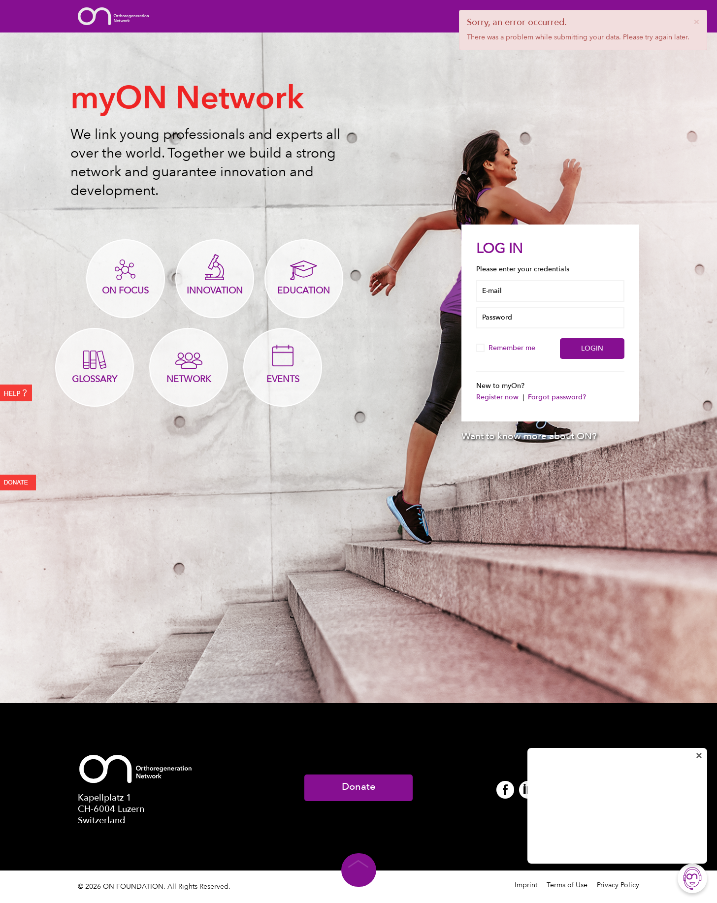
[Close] (696, 22)
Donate (358, 786)
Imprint (526, 885)
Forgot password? (557, 397)
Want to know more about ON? (529, 436)
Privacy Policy (618, 885)
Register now (498, 397)
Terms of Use (567, 885)
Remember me (506, 348)
